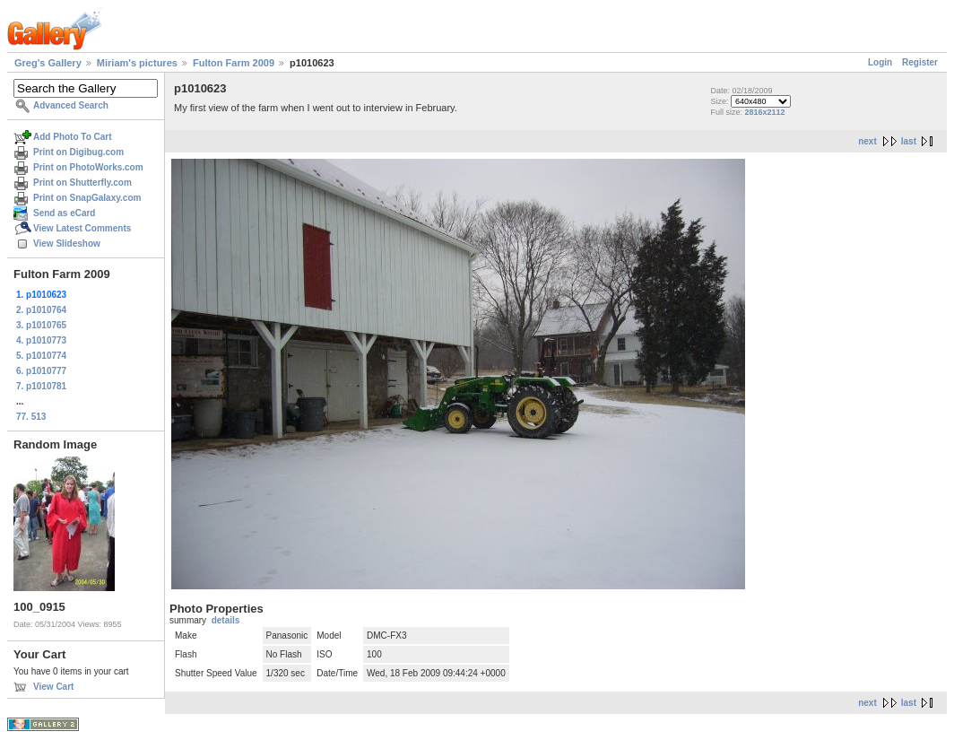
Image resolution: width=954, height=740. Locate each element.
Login (880, 62)
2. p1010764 (41, 310)
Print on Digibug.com (78, 152)
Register (920, 62)
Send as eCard (64, 213)
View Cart (53, 687)
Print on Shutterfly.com (82, 182)
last (908, 141)
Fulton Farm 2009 (233, 62)
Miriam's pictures (137, 62)
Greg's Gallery (48, 62)
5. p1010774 (41, 356)
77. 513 (31, 417)
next (867, 141)
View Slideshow (66, 243)
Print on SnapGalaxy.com (87, 198)
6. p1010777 (41, 371)
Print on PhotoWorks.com (88, 167)
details (226, 620)
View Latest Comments (82, 228)
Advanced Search (70, 105)
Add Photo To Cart (72, 137)
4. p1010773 (41, 340)
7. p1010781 (41, 386)
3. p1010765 (41, 325)
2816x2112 (764, 112)
